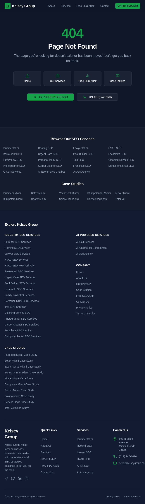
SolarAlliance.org (69, 199)
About (51, 5)
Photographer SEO (14, 165)
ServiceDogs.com (97, 199)
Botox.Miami (38, 193)
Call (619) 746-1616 (97, 97)
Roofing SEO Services (17, 247)
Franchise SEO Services (19, 330)
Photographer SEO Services (21, 318)
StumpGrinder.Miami (99, 193)
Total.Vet (120, 199)
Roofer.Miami (38, 199)
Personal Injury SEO (50, 159)
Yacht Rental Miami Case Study (23, 366)
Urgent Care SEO (48, 154)
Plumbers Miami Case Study (21, 354)
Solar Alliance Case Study (19, 396)
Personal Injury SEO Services (22, 300)
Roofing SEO (45, 148)
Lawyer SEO (80, 148)
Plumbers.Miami (12, 193)
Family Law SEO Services (19, 295)
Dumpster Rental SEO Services (23, 336)
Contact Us (82, 301)
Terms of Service (85, 313)
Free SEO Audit (85, 5)
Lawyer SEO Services (17, 253)
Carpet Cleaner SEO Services (22, 324)
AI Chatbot (83, 465)
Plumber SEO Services (18, 241)
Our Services (83, 284)
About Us (81, 278)
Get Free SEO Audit (128, 6)
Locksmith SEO (117, 154)
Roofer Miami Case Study (19, 390)
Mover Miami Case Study (19, 378)
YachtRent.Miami (69, 193)
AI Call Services (12, 171)
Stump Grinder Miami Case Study (24, 372)
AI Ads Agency (81, 171)
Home (79, 272)
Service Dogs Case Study (19, 402)
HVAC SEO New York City (19, 265)
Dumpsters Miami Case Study (22, 384)
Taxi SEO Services (15, 306)
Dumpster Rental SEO (121, 165)
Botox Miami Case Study (19, 360)
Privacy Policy (84, 307)
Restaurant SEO (12, 154)
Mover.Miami (122, 193)
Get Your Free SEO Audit (50, 97)
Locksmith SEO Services (19, 289)
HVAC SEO (115, 148)
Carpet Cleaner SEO (50, 165)
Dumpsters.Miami (13, 199)
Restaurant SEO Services (19, 271)
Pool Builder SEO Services (20, 283)
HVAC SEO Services (16, 259)
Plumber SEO (11, 148)
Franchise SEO (82, 165)
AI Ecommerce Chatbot (51, 171)
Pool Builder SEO (83, 154)
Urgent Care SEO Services (20, 277)
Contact (104, 5)
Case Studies (84, 289)
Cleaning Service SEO (121, 159)
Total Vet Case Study (17, 407)
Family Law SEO (12, 159)
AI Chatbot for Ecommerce (91, 247)
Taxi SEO (78, 159)
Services (66, 5)
